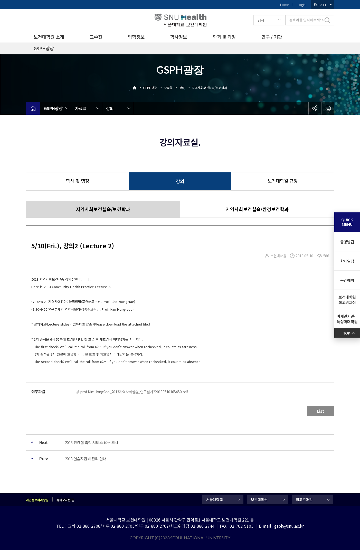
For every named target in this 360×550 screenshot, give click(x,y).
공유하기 (314, 108)
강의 (182, 87)
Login (302, 4)
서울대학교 (214, 499)
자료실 (168, 87)
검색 (261, 20)
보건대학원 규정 (283, 181)
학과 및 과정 (224, 36)
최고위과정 (304, 499)
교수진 (96, 36)
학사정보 (178, 36)
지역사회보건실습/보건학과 (209, 87)
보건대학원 (259, 499)
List (320, 411)
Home (284, 4)
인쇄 (327, 108)
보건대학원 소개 (49, 36)
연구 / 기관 (271, 36)
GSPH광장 (44, 48)
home (33, 108)
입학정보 (136, 36)
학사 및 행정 (77, 181)
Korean (320, 4)
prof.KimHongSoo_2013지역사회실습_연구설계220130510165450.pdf (134, 391)
